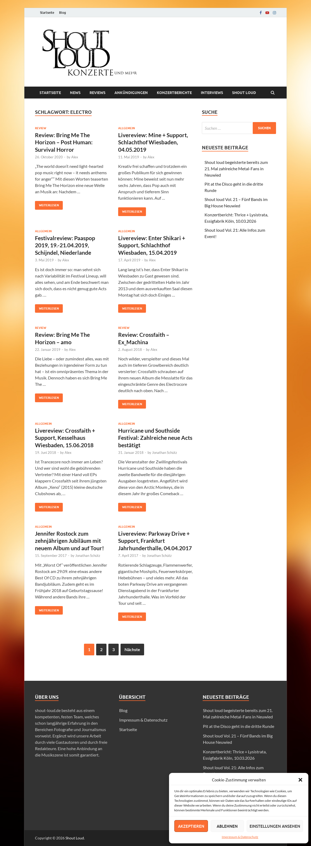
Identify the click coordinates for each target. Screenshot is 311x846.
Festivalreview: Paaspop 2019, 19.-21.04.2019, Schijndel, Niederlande (65, 245)
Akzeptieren (191, 826)
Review (40, 128)
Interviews (212, 93)
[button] (300, 779)
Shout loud (244, 93)
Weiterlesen (47, 204)
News (75, 93)
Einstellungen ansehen (275, 826)
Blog (62, 13)
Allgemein (126, 128)
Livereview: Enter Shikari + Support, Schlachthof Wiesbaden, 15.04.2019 (151, 245)
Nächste (132, 649)
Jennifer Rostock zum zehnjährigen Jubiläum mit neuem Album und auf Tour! (69, 540)
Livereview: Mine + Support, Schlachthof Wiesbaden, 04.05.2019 (153, 142)
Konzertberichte (174, 93)
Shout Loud (74, 838)
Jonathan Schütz (164, 452)
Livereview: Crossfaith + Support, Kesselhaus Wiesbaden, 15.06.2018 (65, 437)
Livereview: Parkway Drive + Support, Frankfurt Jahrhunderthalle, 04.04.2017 (155, 540)
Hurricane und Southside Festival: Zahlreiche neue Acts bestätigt (155, 437)
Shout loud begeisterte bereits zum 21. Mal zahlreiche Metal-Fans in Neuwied (236, 168)
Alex (74, 157)
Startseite (47, 13)
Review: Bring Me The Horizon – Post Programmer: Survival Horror (64, 142)
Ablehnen (227, 826)
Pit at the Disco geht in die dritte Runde (238, 726)
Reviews (97, 93)
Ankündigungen (131, 93)
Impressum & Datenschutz (240, 837)
